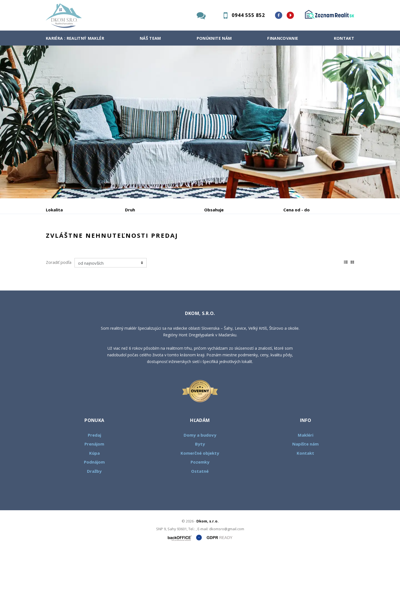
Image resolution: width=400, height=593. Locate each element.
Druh (130, 209)
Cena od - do (296, 209)
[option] (200, 122)
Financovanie (282, 38)
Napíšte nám (305, 486)
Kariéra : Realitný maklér (75, 38)
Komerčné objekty (200, 495)
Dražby (94, 513)
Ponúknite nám (214, 38)
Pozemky (200, 504)
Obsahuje (214, 209)
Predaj (63, 238)
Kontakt (344, 38)
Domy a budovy (200, 477)
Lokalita (54, 209)
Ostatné (200, 513)
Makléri (305, 477)
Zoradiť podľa (58, 304)
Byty (200, 486)
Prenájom (97, 238)
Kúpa (129, 238)
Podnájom (162, 238)
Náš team (150, 38)
